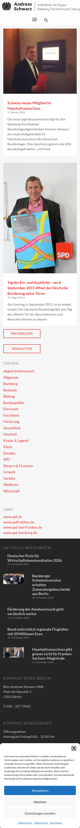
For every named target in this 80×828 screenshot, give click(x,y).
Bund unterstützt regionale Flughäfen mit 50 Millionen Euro (37, 631)
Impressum (56, 822)
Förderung (11, 421)
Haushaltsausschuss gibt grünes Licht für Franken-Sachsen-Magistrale (52, 653)
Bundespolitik (13, 403)
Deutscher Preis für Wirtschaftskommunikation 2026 (34, 558)
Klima (7, 447)
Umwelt (9, 472)
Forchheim (11, 415)
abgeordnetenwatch (18, 371)
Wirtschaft (11, 491)
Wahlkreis (11, 484)
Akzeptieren (40, 790)
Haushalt (10, 434)
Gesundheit (12, 428)
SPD (6, 459)
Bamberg (10, 384)
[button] (74, 748)
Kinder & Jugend (16, 440)
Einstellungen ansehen (40, 813)
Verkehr (9, 478)
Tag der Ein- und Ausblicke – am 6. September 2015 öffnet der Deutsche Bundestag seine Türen (37, 288)
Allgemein (11, 377)
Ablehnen (40, 802)
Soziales (9, 453)
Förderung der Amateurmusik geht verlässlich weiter (35, 611)
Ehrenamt (10, 409)
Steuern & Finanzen (18, 466)
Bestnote (10, 390)
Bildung (9, 396)
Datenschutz (25, 822)
